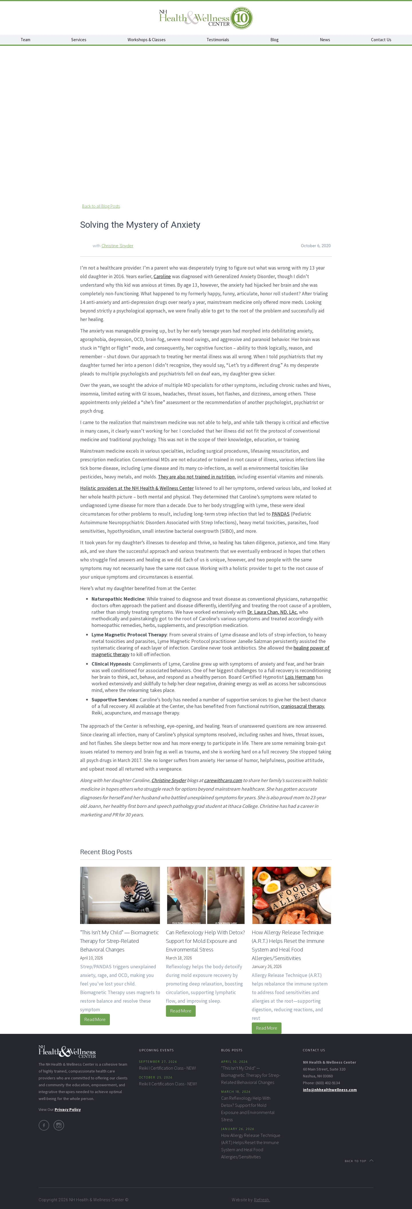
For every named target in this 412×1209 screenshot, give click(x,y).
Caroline (162, 276)
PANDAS (281, 514)
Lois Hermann (300, 677)
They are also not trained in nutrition (196, 477)
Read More (95, 1019)
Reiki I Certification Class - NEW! (167, 1068)
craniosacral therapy (302, 706)
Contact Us (381, 39)
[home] (206, 17)
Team (25, 39)
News (325, 39)
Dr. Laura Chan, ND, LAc (272, 612)
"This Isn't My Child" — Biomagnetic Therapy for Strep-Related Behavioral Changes (250, 1075)
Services (78, 39)
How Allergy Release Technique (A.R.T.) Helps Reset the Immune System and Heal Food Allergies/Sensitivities (250, 1145)
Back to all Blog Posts (101, 206)
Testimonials (218, 39)
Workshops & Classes (147, 39)
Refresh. (262, 1200)
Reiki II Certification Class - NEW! (168, 1084)
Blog (274, 39)
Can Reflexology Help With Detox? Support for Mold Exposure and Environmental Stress (248, 1108)
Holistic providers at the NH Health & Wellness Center (137, 488)
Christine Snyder (117, 245)
